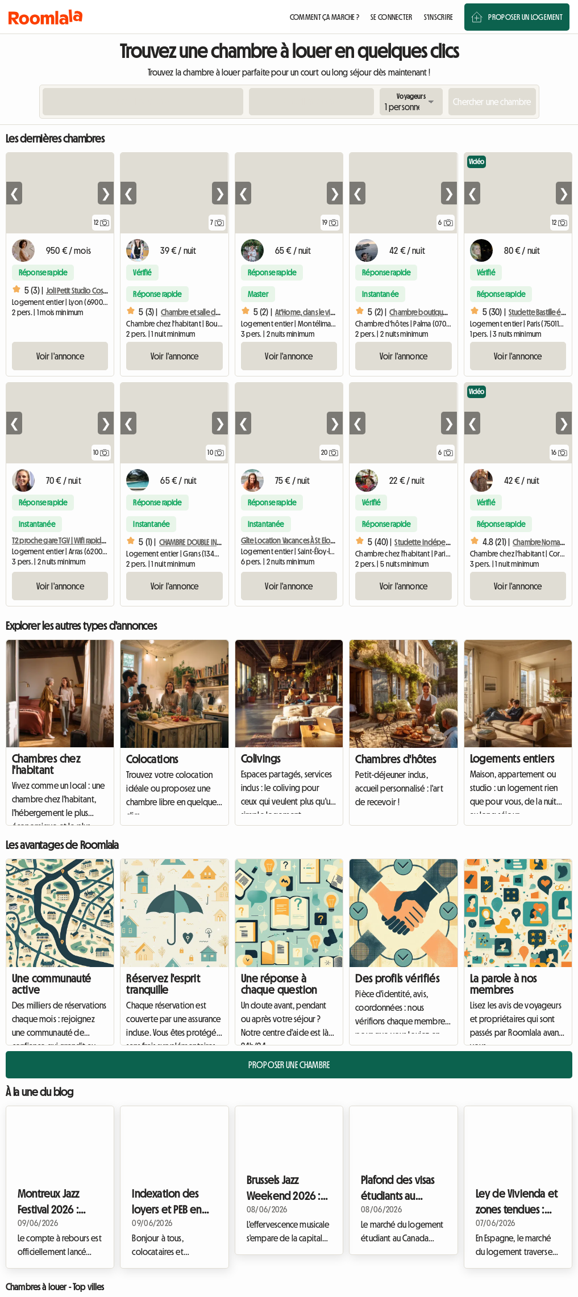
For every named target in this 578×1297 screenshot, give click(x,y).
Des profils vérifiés (397, 978)
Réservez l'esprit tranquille (163, 984)
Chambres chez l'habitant (46, 764)
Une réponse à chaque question (279, 984)
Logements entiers (512, 758)
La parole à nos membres (503, 984)
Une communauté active (52, 984)
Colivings (261, 758)
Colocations (152, 759)
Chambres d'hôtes (395, 759)
